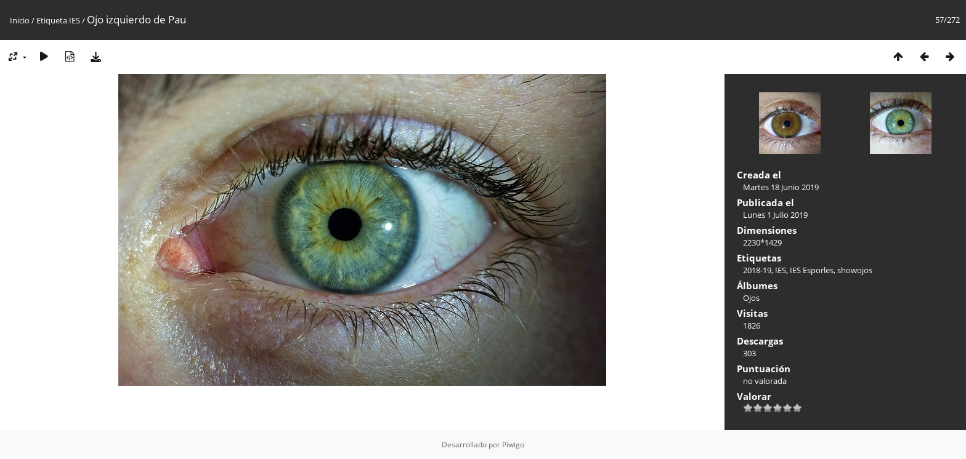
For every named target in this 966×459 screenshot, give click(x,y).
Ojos (751, 297)
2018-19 (757, 270)
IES (74, 20)
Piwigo (513, 444)
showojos (854, 270)
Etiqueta (51, 20)
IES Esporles (812, 270)
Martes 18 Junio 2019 (781, 187)
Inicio (20, 20)
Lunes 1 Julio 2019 (775, 214)
